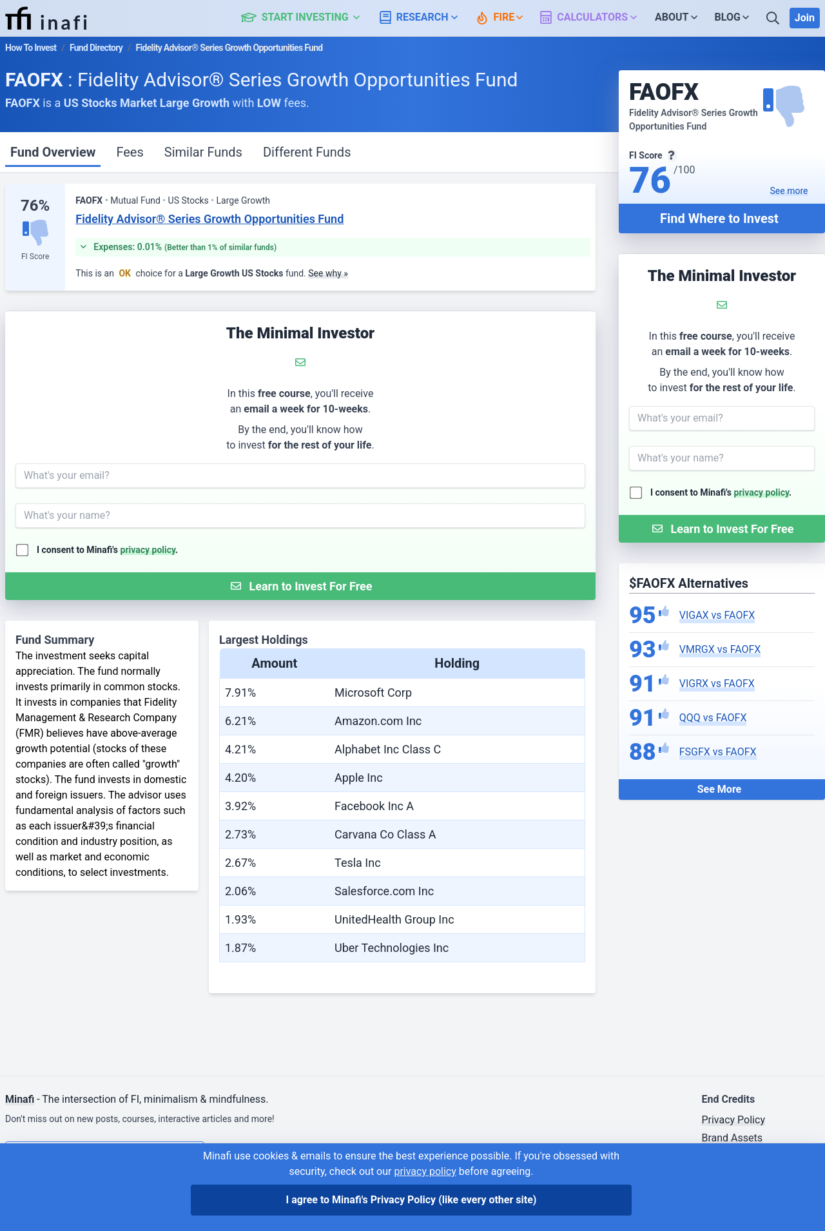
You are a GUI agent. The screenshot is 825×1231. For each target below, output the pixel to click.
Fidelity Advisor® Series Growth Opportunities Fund (209, 219)
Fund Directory (96, 48)
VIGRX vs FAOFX (717, 683)
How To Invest (30, 48)
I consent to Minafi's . (720, 492)
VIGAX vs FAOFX (717, 615)
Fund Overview (52, 152)
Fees (129, 152)
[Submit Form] (722, 529)
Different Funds (307, 152)
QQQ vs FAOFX (713, 718)
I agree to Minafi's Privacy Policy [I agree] (411, 1200)
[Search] (774, 18)
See (789, 191)
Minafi (19, 1099)
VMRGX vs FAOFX (720, 649)
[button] (307, 18)
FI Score (35, 256)
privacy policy (762, 492)
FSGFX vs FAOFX (718, 752)
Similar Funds (203, 152)
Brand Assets (731, 1138)
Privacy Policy (733, 1120)
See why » (328, 273)
